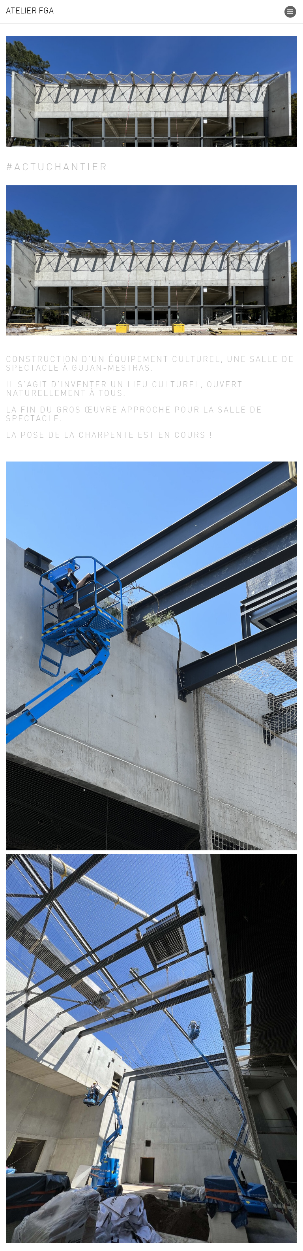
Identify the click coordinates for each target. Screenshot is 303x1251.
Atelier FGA (30, 11)
